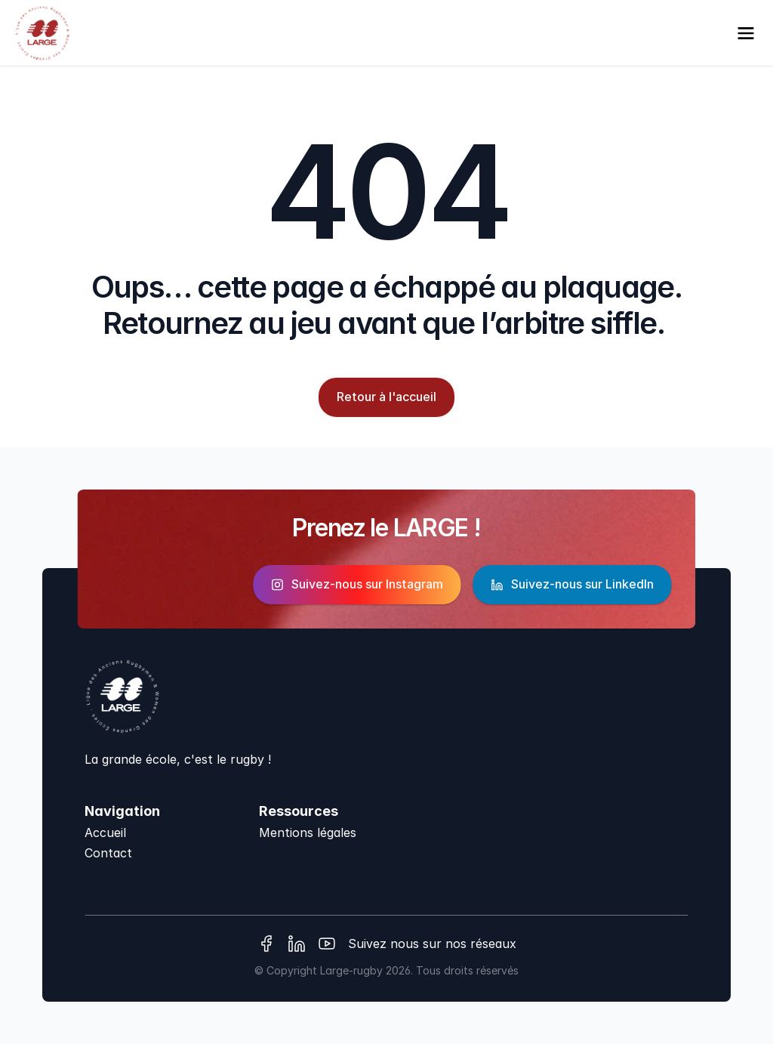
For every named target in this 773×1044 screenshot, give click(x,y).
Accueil (105, 832)
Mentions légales (307, 832)
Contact (108, 852)
